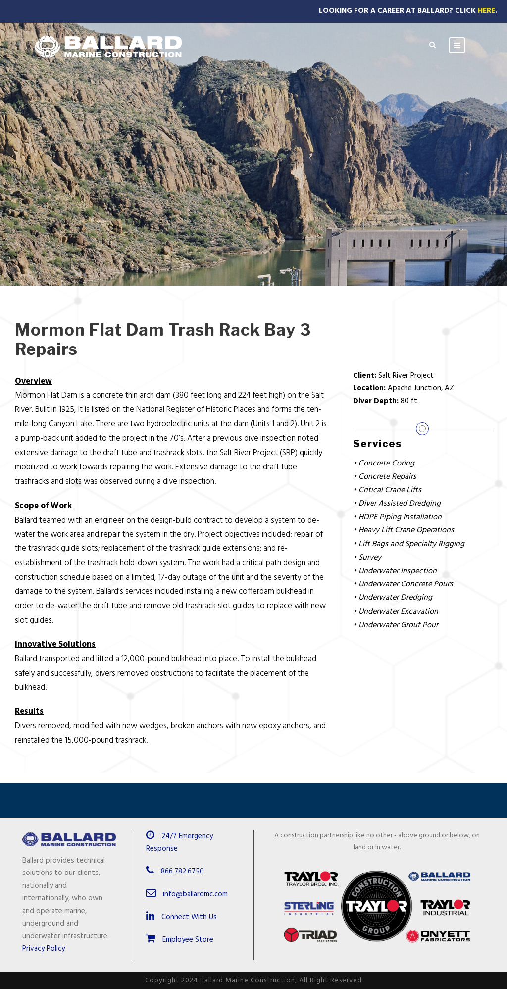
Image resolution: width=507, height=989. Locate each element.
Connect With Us (181, 917)
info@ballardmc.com (195, 894)
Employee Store (179, 940)
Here (486, 11)
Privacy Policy (43, 949)
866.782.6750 (182, 871)
